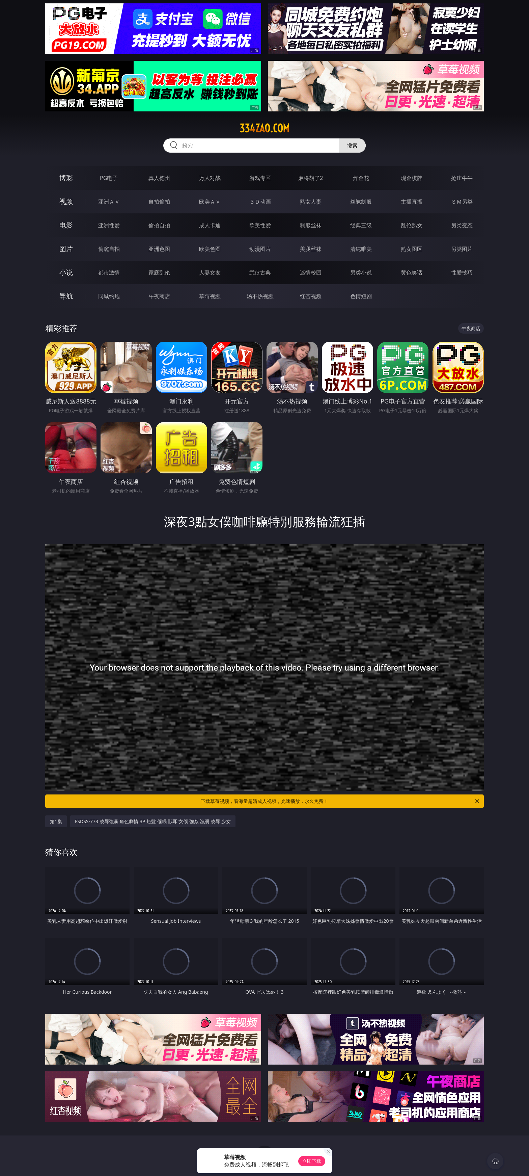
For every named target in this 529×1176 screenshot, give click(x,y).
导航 (66, 295)
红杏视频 (311, 296)
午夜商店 (159, 296)
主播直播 (411, 201)
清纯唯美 (361, 249)
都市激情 (109, 272)
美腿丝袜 (311, 249)
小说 (66, 272)
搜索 (352, 145)
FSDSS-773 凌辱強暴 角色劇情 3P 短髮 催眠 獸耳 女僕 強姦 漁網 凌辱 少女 (153, 821)
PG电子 (109, 178)
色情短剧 (361, 296)
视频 (66, 201)
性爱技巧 (462, 272)
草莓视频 (210, 296)
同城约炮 (109, 296)
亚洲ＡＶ (109, 201)
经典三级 (361, 225)
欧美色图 (210, 249)
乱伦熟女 (411, 225)
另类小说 (361, 272)
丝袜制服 (361, 201)
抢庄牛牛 (462, 178)
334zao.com (264, 128)
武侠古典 (260, 272)
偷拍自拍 (159, 225)
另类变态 (462, 225)
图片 (66, 248)
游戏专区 (260, 178)
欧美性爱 (260, 225)
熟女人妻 (311, 201)
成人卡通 (210, 225)
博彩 (66, 177)
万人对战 (210, 178)
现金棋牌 (411, 178)
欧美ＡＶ (210, 201)
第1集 (56, 821)
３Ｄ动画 (260, 201)
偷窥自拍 (109, 249)
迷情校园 (311, 272)
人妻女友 (210, 272)
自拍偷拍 (159, 201)
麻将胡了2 (310, 178)
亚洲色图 (159, 249)
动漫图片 (260, 249)
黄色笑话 (411, 272)
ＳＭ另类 (462, 201)
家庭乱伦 (159, 272)
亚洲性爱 (109, 225)
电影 (66, 225)
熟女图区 (411, 249)
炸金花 (361, 178)
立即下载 (311, 1161)
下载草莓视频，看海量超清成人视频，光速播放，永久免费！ (340, 801)
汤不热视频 (260, 296)
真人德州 (159, 178)
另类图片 (462, 249)
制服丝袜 (311, 225)
